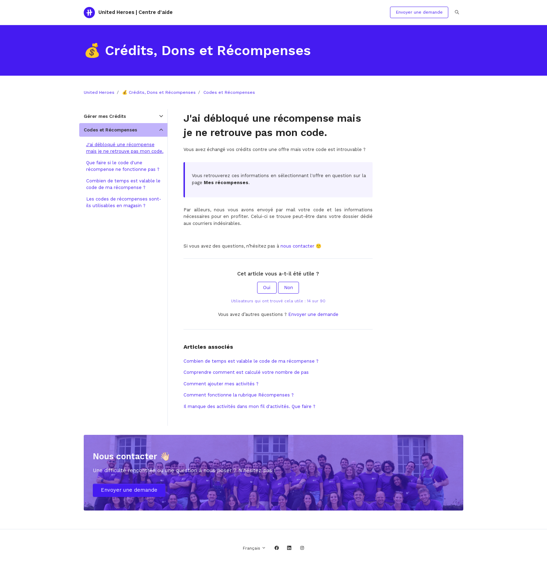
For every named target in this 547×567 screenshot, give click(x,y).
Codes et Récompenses (229, 92)
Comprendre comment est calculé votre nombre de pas (246, 372)
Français (254, 548)
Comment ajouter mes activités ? (220, 383)
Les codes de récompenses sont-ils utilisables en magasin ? (123, 202)
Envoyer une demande (419, 12)
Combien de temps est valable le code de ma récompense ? (251, 361)
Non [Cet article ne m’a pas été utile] (288, 287)
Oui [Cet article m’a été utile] (266, 287)
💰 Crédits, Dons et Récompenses (159, 92)
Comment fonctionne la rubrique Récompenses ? (238, 395)
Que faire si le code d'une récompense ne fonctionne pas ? (122, 166)
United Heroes (99, 92)
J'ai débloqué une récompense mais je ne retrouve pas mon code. (125, 148)
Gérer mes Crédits (105, 116)
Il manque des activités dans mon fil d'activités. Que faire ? (249, 406)
